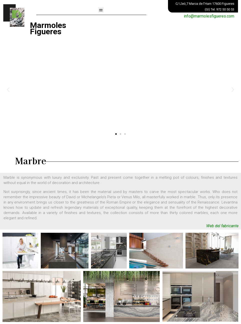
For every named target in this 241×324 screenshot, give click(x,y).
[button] (101, 10)
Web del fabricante (222, 226)
